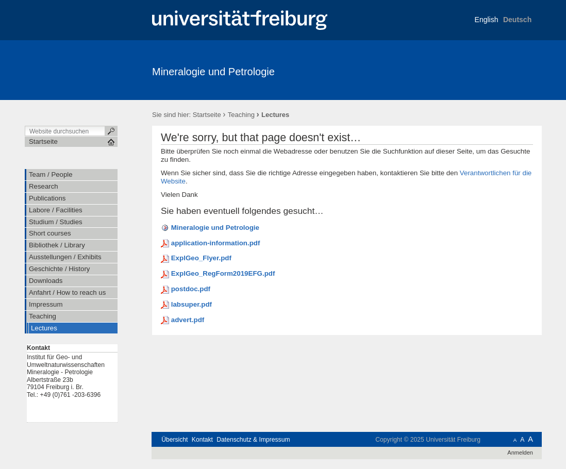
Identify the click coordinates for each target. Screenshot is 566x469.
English (486, 19)
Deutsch (517, 19)
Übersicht (174, 439)
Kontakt (202, 439)
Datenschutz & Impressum (253, 439)
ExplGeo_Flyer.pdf (201, 258)
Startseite (207, 115)
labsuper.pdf (191, 304)
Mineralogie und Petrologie (213, 71)
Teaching (241, 115)
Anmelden (520, 452)
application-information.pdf (215, 243)
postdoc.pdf (190, 289)
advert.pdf (188, 320)
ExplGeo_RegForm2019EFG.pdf (223, 273)
